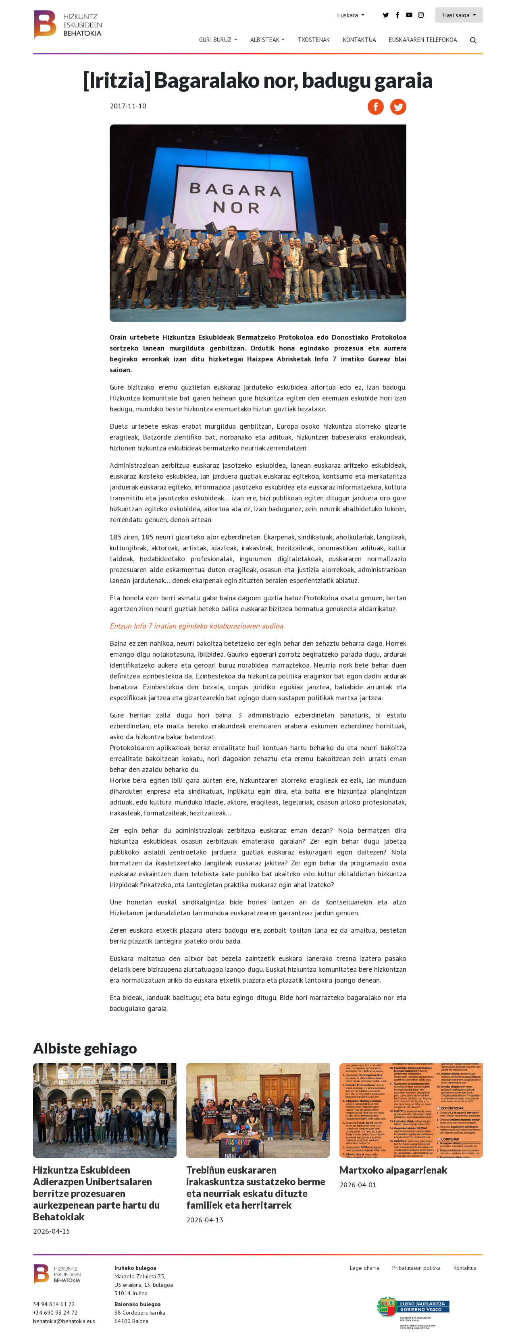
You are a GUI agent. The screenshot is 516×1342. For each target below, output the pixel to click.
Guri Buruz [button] (216, 40)
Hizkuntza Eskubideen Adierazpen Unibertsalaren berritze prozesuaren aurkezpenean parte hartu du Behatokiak (96, 1193)
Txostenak (314, 40)
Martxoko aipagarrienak (393, 1170)
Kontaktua (359, 40)
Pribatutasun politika (416, 1267)
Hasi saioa (456, 15)
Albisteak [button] (265, 40)
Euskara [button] (348, 15)
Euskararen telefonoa (423, 40)
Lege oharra (364, 1267)
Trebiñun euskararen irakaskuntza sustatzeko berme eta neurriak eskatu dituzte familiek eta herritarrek (255, 1187)
